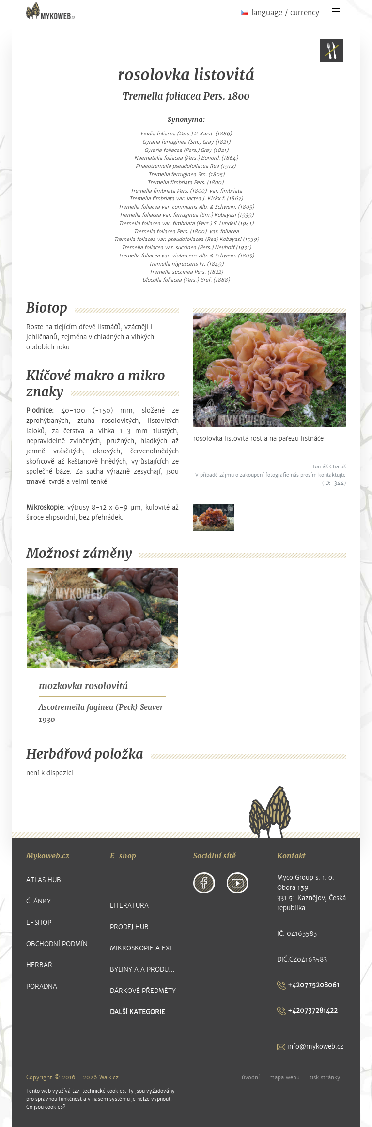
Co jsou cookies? (45, 1107)
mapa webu (284, 1077)
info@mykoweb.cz (310, 1046)
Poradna (41, 986)
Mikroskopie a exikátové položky (144, 948)
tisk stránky (325, 1077)
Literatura (129, 906)
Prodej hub (129, 927)
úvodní (251, 1077)
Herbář (39, 965)
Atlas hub (43, 880)
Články (38, 901)
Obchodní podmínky (60, 944)
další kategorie (137, 1012)
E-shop (38, 922)
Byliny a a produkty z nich (144, 969)
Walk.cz (109, 1077)
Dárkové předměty (143, 991)
